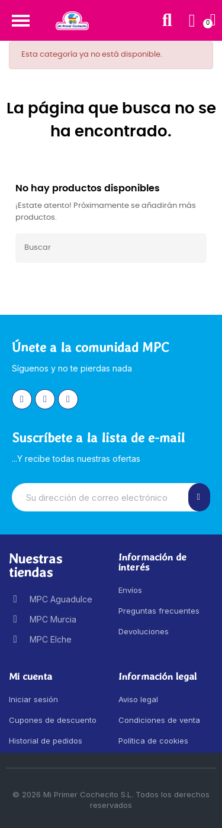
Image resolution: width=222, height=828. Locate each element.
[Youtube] (68, 399)
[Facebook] (45, 399)
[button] (20, 20)
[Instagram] (22, 399)
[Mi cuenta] (192, 21)
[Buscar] (111, 248)
